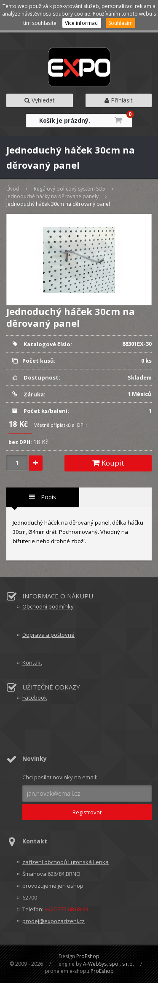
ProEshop (87, 956)
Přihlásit (118, 100)
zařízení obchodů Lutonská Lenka (65, 862)
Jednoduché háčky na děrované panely (52, 196)
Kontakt (32, 662)
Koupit (108, 463)
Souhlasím (120, 23)
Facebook (34, 697)
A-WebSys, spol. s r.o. (108, 963)
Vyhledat (39, 100)
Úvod (12, 188)
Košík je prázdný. (64, 120)
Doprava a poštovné (48, 634)
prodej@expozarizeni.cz (53, 921)
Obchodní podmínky (48, 606)
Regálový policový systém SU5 (69, 188)
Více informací (82, 23)
